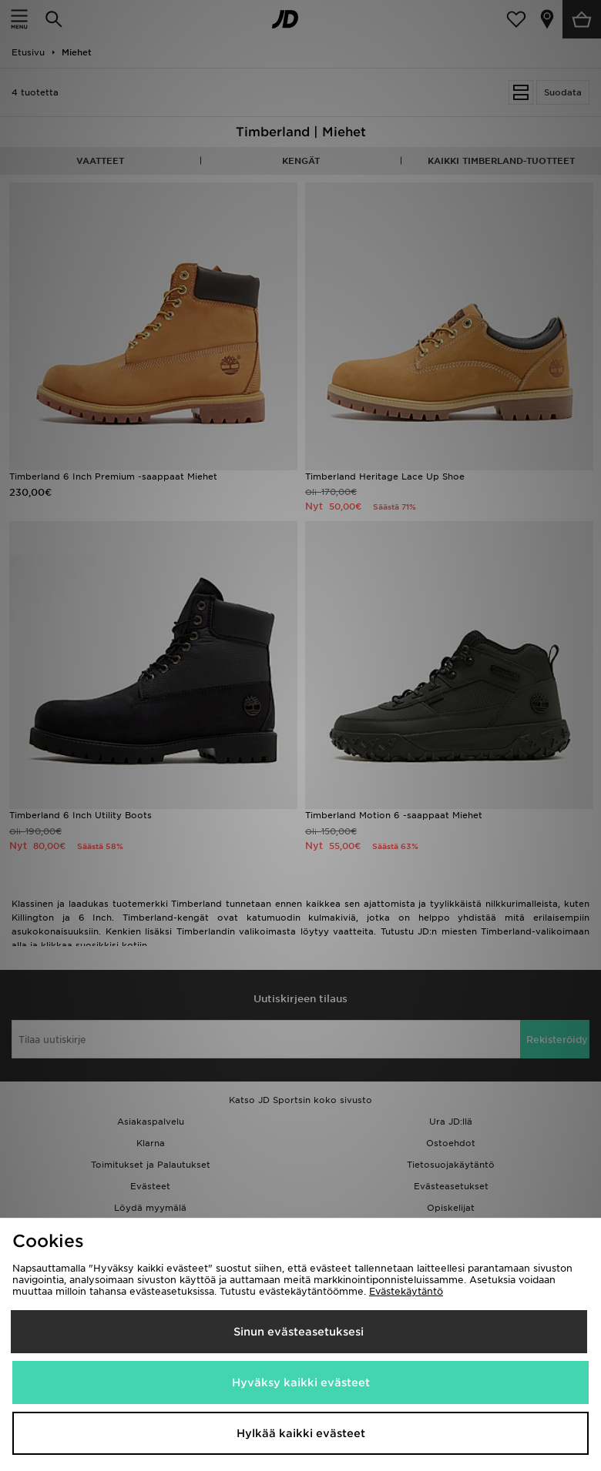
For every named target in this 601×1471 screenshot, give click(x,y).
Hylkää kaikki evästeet (301, 1433)
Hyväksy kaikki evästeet (301, 1382)
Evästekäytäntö (406, 1291)
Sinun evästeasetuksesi (298, 1332)
